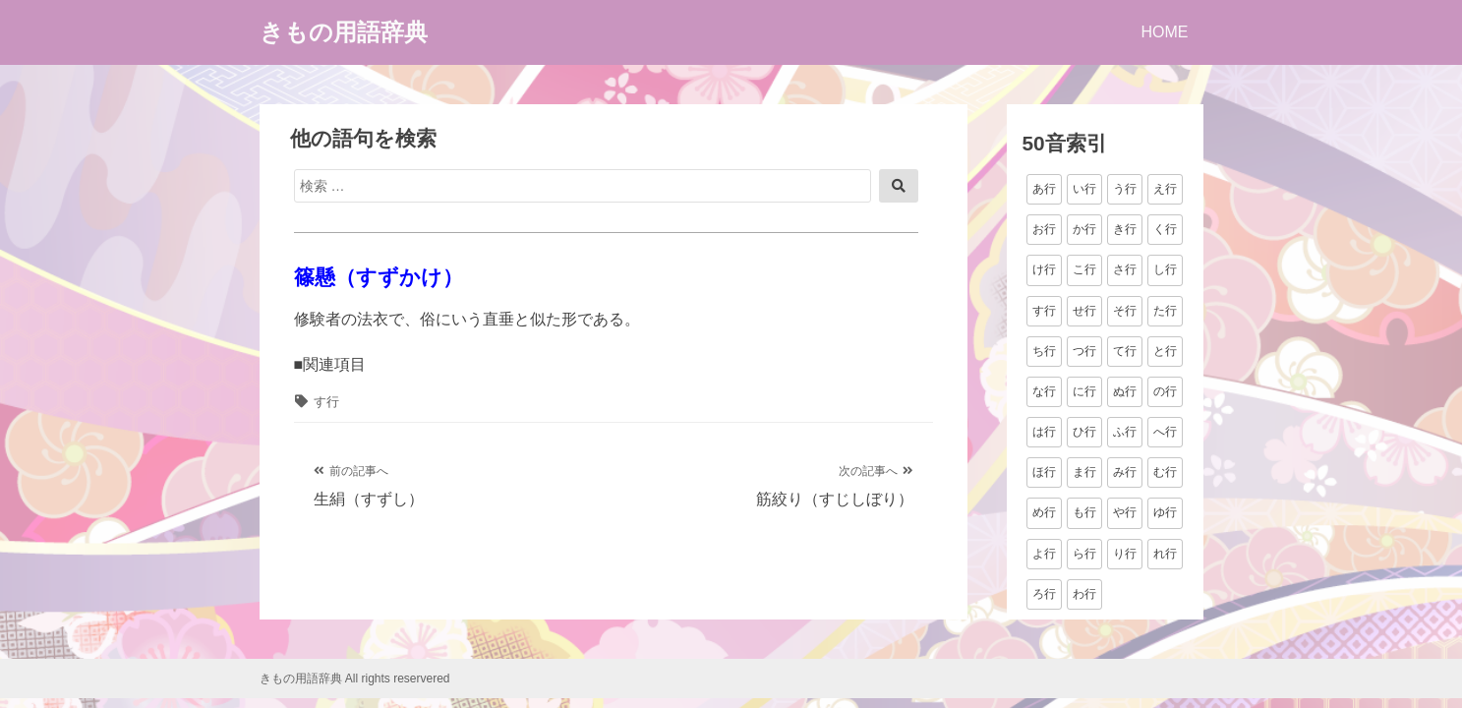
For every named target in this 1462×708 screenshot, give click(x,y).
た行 (1165, 311)
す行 (326, 401)
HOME (1165, 32)
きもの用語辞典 (344, 32)
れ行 (1165, 553)
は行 (1044, 432)
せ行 (1084, 311)
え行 (1165, 189)
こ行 (1084, 269)
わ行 (1084, 594)
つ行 (1084, 351)
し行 (1165, 269)
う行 (1125, 189)
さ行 (1125, 269)
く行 (1165, 229)
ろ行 (1044, 594)
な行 (1044, 391)
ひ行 (1084, 432)
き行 (1125, 229)
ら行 (1084, 553)
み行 (1125, 472)
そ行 (1125, 311)
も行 (1084, 512)
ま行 (1084, 472)
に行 (1084, 391)
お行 (1044, 229)
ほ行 (1044, 472)
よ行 (1044, 553)
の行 (1165, 391)
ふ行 (1125, 432)
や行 (1125, 512)
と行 (1165, 351)
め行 (1044, 512)
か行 (1084, 229)
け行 (1044, 269)
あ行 (1044, 189)
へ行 (1165, 432)
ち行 (1044, 351)
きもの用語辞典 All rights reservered (355, 678)
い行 (1084, 189)
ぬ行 (1125, 391)
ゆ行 (1165, 512)
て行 (1125, 351)
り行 (1125, 553)
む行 (1165, 472)
